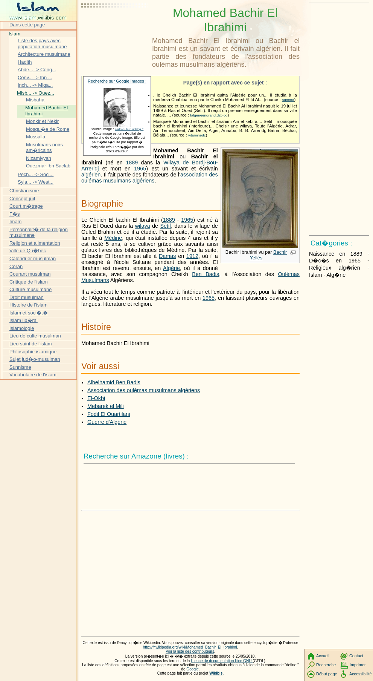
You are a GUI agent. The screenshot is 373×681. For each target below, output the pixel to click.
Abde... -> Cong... (37, 69)
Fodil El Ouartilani (108, 414)
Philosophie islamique (32, 351)
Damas (167, 256)
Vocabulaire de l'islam (32, 374)
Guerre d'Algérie (106, 422)
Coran (16, 266)
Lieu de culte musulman (35, 336)
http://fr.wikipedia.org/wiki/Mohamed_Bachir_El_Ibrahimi (190, 647)
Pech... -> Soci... (35, 174)
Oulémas (289, 274)
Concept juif (22, 198)
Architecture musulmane (44, 54)
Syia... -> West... (35, 182)
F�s (14, 214)
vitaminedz (197, 135)
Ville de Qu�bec (27, 250)
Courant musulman (29, 274)
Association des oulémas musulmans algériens (143, 390)
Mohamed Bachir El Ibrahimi (46, 111)
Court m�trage (26, 206)
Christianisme (24, 190)
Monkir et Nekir (42, 121)
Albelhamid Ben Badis (113, 382)
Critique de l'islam (28, 282)
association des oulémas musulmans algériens (149, 178)
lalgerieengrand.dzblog (209, 115)
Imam (15, 221)
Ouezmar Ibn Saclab (48, 166)
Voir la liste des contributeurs (190, 651)
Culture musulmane (30, 289)
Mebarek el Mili (105, 406)
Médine (113, 238)
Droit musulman (26, 297)
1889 (132, 163)
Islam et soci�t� (28, 313)
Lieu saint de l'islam (30, 344)
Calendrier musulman (32, 258)
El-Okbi (96, 398)
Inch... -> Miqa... (35, 85)
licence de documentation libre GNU (222, 661)
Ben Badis (205, 274)
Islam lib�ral (23, 320)
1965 (140, 169)
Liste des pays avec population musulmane (42, 43)
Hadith (25, 62)
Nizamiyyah (38, 158)
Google (192, 669)
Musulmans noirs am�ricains (44, 147)
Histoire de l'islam (28, 305)
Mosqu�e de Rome (47, 129)
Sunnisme (20, 367)
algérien (90, 175)
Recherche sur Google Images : (117, 81)
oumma (288, 100)
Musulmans (95, 280)
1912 (192, 256)
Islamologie (21, 328)
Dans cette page (27, 25)
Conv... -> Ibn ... (35, 77)
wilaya (142, 226)
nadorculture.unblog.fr (129, 129)
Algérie (171, 268)
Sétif (165, 226)
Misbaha (35, 100)
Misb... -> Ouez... (35, 93)
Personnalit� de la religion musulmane (38, 232)
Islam (14, 34)
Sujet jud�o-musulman (34, 359)
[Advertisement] (115, 24)
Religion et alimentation (34, 243)
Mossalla (35, 137)
